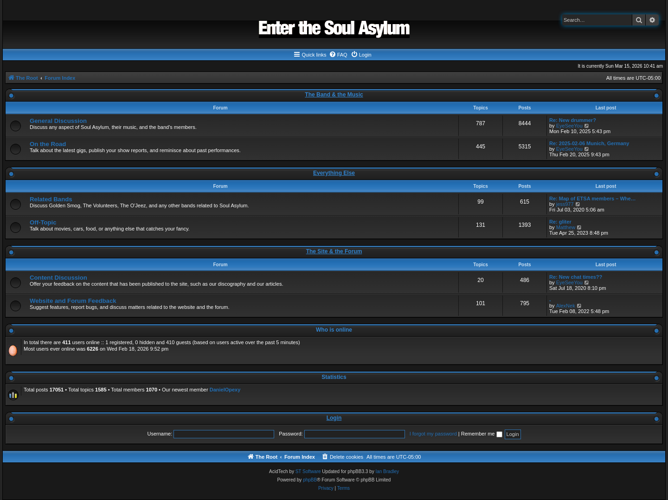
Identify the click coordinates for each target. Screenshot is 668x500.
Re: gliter (560, 221)
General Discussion (58, 120)
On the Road (48, 144)
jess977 (565, 204)
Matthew (566, 227)
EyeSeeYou (569, 125)
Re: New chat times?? (575, 277)
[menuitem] (338, 54)
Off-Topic (43, 222)
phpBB (310, 479)
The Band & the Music (334, 94)
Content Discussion (58, 277)
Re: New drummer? (572, 120)
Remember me (481, 433)
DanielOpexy (225, 389)
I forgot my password (433, 433)
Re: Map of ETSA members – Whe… (592, 198)
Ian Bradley (387, 471)
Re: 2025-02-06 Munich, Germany (589, 143)
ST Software (308, 471)
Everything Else (334, 173)
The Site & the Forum (334, 251)
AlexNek (565, 305)
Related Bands (51, 199)
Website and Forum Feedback (73, 300)
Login (334, 418)
